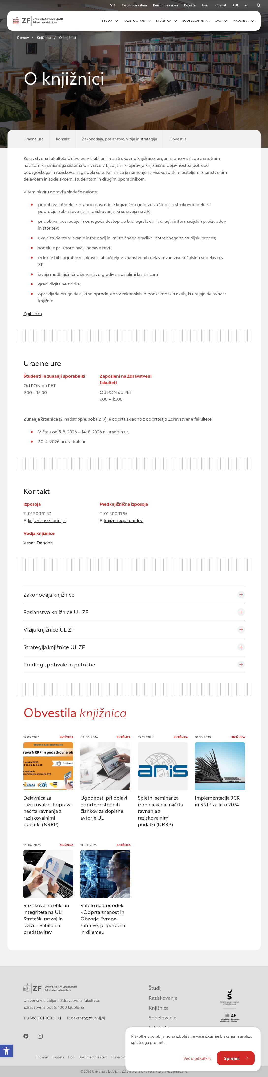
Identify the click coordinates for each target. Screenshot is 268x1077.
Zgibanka (32, 313)
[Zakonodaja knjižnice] (134, 594)
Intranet (220, 5)
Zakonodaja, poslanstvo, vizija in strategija (119, 138)
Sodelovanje (162, 1017)
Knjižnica (44, 38)
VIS (113, 5)
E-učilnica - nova (165, 5)
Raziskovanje (163, 998)
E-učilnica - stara (134, 5)
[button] (110, 21)
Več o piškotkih (197, 1058)
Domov (23, 38)
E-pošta (190, 5)
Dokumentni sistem (93, 1057)
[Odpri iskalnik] (259, 5)
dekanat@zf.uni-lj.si (88, 1017)
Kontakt (63, 138)
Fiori (205, 5)
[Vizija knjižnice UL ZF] (134, 629)
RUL (235, 5)
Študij (155, 988)
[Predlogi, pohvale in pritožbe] (134, 664)
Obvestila (178, 138)
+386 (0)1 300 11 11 (44, 1017)
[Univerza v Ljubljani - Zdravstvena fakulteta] (38, 21)
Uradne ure (33, 138)
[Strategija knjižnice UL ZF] (134, 647)
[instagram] (40, 1036)
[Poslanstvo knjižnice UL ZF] (134, 612)
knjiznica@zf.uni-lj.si (47, 520)
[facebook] (25, 1036)
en (246, 5)
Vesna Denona (38, 543)
